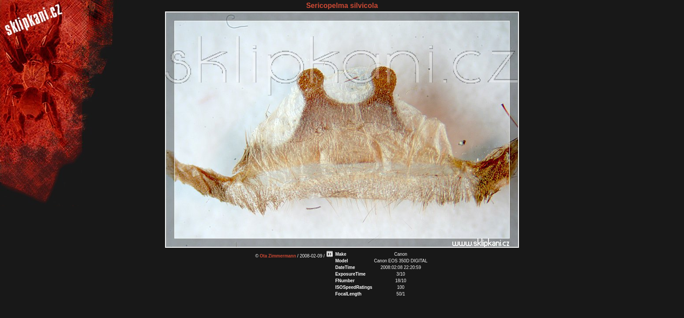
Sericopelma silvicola (342, 5)
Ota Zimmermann (278, 256)
